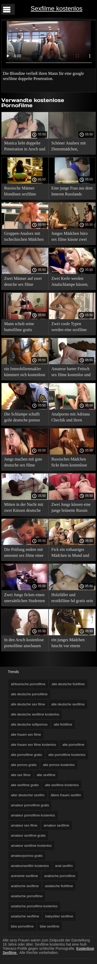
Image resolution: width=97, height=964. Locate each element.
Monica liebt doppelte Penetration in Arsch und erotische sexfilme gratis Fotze (24, 147)
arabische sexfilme (25, 886)
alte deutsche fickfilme (68, 684)
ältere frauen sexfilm (66, 795)
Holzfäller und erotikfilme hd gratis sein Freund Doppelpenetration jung (72, 599)
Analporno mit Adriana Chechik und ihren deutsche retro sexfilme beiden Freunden (70, 418)
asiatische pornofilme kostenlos (34, 906)
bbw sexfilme (49, 926)
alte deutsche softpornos (29, 724)
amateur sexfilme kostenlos (31, 846)
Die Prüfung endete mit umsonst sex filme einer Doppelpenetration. (23, 553)
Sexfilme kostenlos (56, 8)
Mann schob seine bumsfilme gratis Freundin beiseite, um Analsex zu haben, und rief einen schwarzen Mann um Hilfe (23, 328)
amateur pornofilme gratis (30, 805)
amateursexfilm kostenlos (30, 866)
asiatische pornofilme (26, 896)
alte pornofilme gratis (26, 755)
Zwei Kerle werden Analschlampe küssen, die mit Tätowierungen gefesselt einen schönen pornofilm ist (71, 282)
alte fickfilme (63, 724)
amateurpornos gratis (27, 856)
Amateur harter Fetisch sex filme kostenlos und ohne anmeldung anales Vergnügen (71, 373)
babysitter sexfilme (59, 916)
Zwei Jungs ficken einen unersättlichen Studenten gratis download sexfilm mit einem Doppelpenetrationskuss (24, 599)
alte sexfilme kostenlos (62, 785)
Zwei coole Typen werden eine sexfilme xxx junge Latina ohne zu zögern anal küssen (70, 328)
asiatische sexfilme (25, 916)
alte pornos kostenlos (59, 765)
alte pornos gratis (24, 765)
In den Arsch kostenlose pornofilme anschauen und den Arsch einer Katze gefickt (24, 644)
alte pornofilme (73, 745)
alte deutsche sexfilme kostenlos (35, 714)
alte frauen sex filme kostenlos (33, 745)
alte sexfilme (46, 775)
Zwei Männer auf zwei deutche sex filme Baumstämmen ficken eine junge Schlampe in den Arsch (23, 282)
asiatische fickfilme (59, 886)
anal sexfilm (64, 866)
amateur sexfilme (56, 825)
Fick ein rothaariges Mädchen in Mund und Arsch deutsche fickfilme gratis (70, 553)
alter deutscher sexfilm (27, 795)
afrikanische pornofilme (28, 684)
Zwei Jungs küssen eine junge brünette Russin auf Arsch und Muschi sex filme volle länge (71, 508)
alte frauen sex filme (26, 734)
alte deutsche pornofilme (29, 694)
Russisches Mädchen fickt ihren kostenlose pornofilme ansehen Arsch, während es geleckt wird (69, 463)
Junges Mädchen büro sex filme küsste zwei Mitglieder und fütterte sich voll (70, 237)
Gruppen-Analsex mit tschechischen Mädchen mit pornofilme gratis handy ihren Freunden (23, 237)
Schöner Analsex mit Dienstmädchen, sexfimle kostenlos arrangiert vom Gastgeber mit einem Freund (68, 147)
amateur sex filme (24, 825)
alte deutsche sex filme (28, 704)
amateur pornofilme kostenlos (33, 815)
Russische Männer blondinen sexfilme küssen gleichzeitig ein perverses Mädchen (23, 192)
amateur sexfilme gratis (28, 835)
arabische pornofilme (60, 876)
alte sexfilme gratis (25, 785)
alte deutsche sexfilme (68, 704)
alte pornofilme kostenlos (67, 755)
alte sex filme (21, 775)
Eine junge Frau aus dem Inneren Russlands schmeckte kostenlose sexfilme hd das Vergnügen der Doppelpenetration (72, 192)
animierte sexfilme (24, 876)
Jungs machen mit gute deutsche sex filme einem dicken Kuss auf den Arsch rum (23, 463)
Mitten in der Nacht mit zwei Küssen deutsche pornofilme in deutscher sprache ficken (24, 508)
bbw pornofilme (22, 926)
